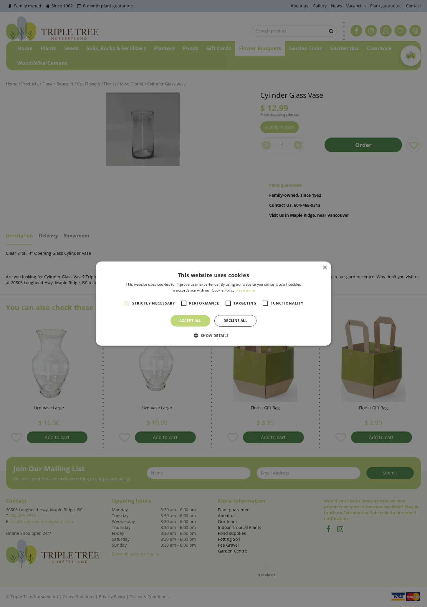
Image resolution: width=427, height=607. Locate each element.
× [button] (324, 267)
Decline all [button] (235, 320)
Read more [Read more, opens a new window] (245, 290)
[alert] (213, 303)
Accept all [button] (190, 320)
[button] (213, 335)
